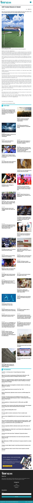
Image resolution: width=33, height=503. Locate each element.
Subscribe (16, 496)
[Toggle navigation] (30, 2)
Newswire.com (11, 101)
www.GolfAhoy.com (4, 96)
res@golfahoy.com (15, 96)
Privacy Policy (30, 501)
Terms (26, 501)
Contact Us (16, 487)
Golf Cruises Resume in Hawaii (10, 103)
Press (16, 484)
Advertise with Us (16, 485)
